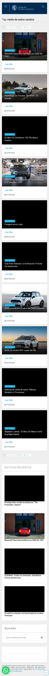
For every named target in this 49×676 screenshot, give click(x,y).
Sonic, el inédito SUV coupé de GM (20, 350)
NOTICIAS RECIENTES (18, 467)
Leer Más (9, 64)
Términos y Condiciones (13, 671)
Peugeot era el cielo (14, 224)
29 (24, 27)
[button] (6, 670)
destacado (9, 50)
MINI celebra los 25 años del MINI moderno (24, 308)
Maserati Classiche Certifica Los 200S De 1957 (24, 540)
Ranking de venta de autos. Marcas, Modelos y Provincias (20, 391)
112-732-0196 (39, 669)
